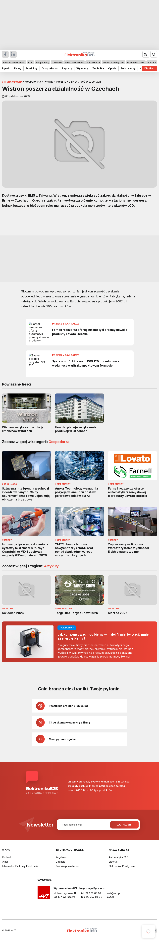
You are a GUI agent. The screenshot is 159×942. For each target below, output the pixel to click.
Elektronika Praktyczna (122, 866)
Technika (98, 68)
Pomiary (152, 62)
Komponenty (42, 62)
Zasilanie (57, 62)
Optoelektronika (135, 62)
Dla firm (149, 68)
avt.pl (110, 896)
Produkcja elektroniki (14, 62)
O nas (5, 861)
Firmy (17, 68)
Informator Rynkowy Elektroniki (20, 866)
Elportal (113, 861)
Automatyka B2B (118, 857)
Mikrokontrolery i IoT (113, 62)
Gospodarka (49, 68)
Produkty (31, 68)
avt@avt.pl (113, 893)
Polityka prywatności (67, 866)
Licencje (60, 861)
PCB (30, 62)
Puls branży (128, 68)
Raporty (67, 68)
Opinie (112, 68)
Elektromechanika (74, 62)
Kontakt (6, 857)
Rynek (6, 68)
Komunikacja (93, 62)
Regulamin (61, 857)
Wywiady (82, 68)
